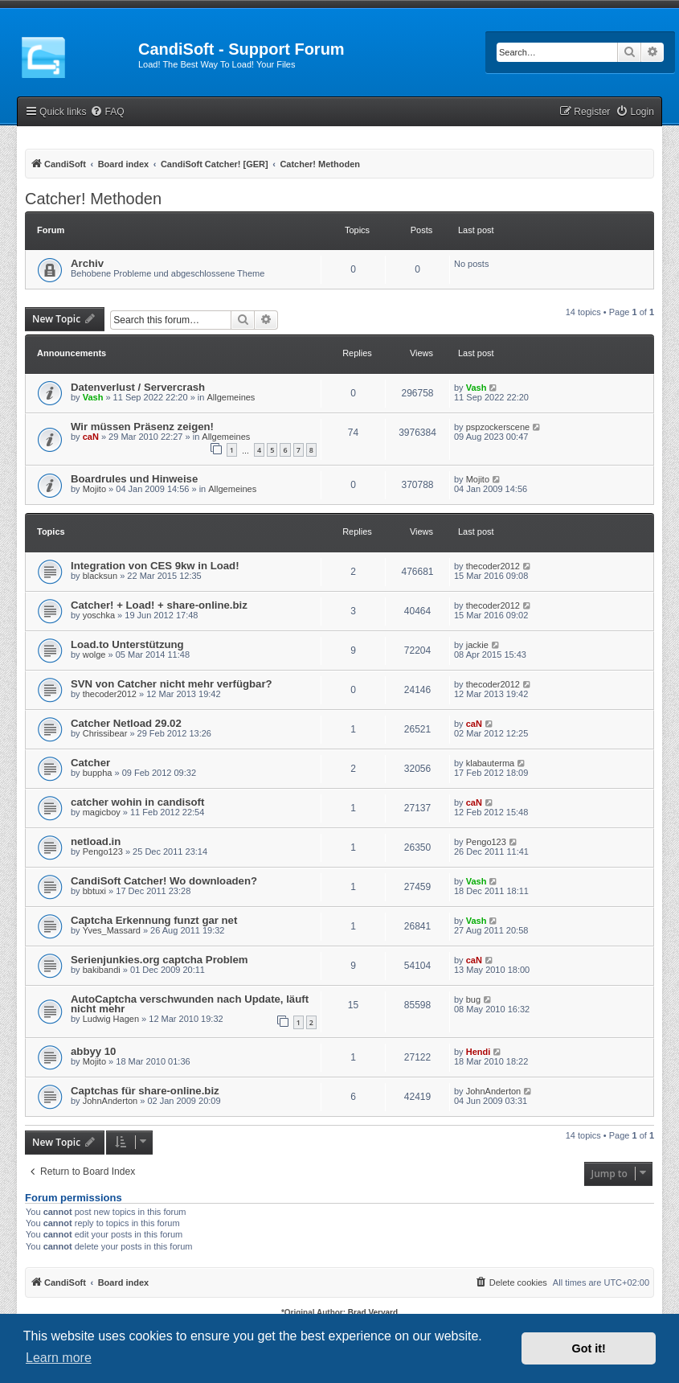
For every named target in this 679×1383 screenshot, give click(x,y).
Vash (93, 397)
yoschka (99, 615)
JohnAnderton (110, 1101)
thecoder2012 (493, 566)
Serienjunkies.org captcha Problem (159, 960)
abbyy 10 (93, 1051)
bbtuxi (94, 891)
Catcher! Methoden (93, 198)
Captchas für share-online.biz (145, 1091)
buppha (97, 773)
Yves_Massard (112, 930)
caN (91, 436)
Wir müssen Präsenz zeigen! (142, 427)
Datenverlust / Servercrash (138, 387)
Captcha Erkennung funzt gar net (154, 920)
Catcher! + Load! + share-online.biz (159, 605)
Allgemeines (231, 397)
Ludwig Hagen (111, 1019)
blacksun (100, 576)
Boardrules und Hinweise (134, 479)
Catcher (90, 763)
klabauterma (490, 763)
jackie (477, 645)
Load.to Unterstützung (127, 644)
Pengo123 (103, 851)
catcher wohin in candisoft (137, 802)
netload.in (96, 841)
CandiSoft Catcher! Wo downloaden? (164, 881)
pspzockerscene (498, 427)
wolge (94, 654)
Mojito (94, 489)
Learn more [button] (59, 1358)
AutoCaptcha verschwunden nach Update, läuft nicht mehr (190, 1004)
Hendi (478, 1052)
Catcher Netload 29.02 (126, 723)
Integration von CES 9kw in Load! (155, 566)
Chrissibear (105, 733)
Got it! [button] (589, 1348)
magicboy (102, 812)
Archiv (87, 263)
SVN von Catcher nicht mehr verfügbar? (171, 684)
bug (473, 999)
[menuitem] (107, 112)
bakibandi (102, 970)
